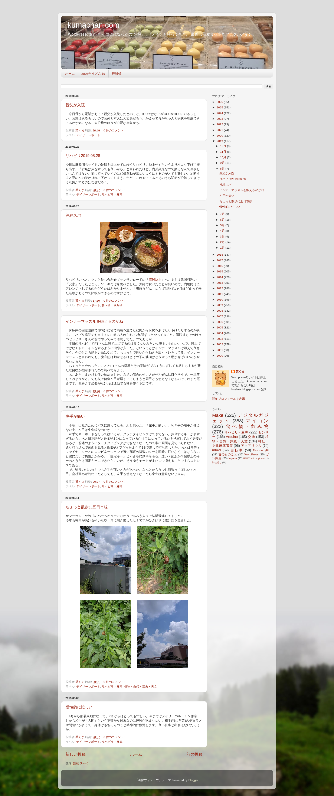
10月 (223, 157)
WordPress (251, 454)
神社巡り (217, 462)
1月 (222, 247)
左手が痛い (75, 416)
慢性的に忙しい (79, 707)
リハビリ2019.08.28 (83, 156)
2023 (220, 118)
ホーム (70, 73)
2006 (220, 322)
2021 (220, 130)
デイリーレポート (88, 135)
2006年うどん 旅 (93, 73)
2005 (220, 327)
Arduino (232, 437)
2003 (220, 338)
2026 (220, 102)
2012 (220, 288)
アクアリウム (251, 446)
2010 (220, 299)
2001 (220, 350)
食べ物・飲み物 (112, 305)
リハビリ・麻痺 (112, 194)
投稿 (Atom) (80, 763)
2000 (220, 355)
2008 (220, 310)
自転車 (236, 450)
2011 (220, 294)
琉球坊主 (155, 279)
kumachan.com (93, 25)
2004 (220, 333)
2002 (220, 344)
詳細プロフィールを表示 (228, 398)
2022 (220, 124)
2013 (220, 282)
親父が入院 (75, 105)
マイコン (257, 420)
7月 (222, 214)
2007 (220, 316)
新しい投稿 (75, 754)
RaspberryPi (261, 450)
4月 (222, 230)
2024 (220, 113)
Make (217, 415)
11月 (223, 151)
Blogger (193, 780)
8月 (222, 168)
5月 (222, 225)
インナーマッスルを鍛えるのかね (94, 321)
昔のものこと (227, 454)
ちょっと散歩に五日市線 (87, 507)
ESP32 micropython (253, 458)
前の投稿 (194, 754)
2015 (220, 271)
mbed (216, 450)
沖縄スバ (73, 215)
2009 (220, 305)
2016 (220, 266)
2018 (220, 254)
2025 (220, 107)
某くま (240, 371)
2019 (220, 141)
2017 (220, 260)
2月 (222, 242)
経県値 (116, 73)
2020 (220, 135)
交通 (251, 437)
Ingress (233, 458)
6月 (222, 219)
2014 (220, 277)
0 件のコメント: (114, 130)
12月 (223, 146)
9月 (222, 162)
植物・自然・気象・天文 (140, 686)
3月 (222, 236)
